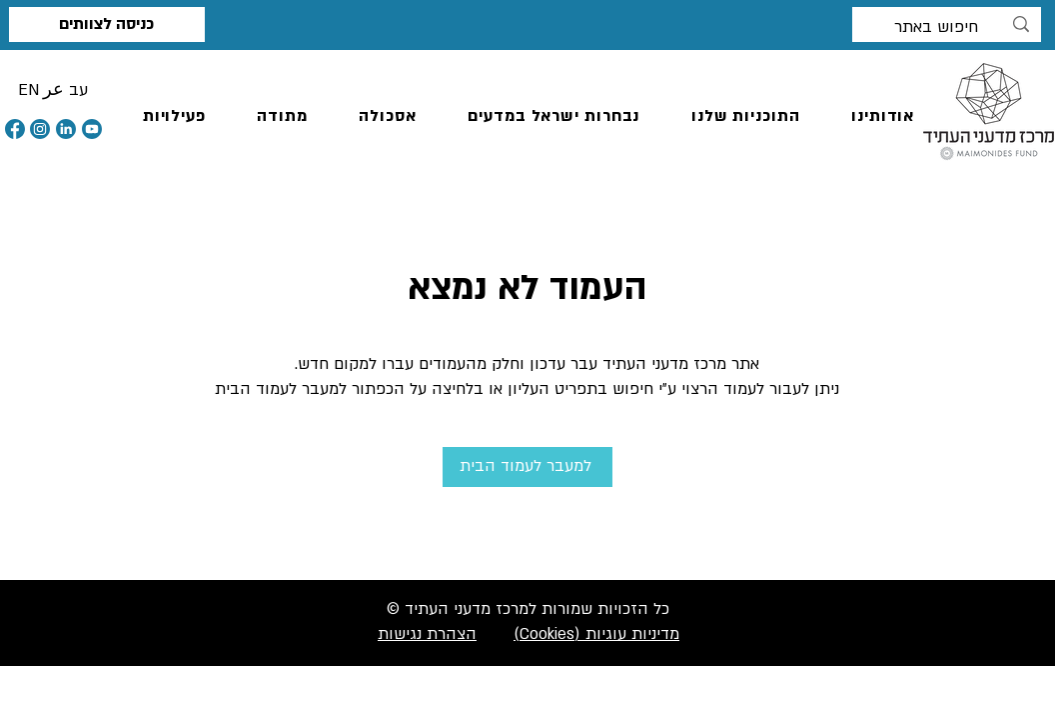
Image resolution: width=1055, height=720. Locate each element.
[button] (28, 90)
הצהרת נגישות (427, 634)
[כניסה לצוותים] (107, 24)
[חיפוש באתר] (947, 27)
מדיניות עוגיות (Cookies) (596, 634)
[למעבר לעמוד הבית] (527, 467)
